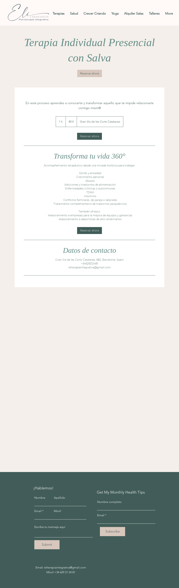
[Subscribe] (112, 531)
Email (37, 511)
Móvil (57, 511)
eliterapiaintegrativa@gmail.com (65, 567)
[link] (89, 73)
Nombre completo (109, 502)
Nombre (39, 497)
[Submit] (47, 544)
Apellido (59, 497)
